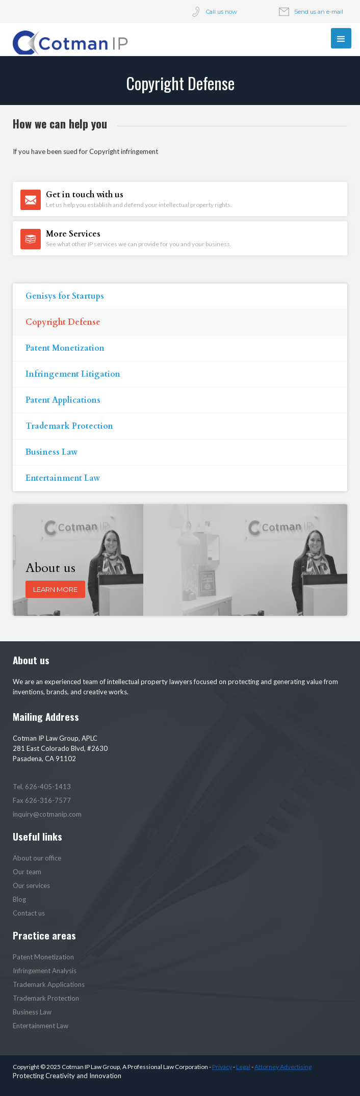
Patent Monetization (65, 348)
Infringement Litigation (72, 374)
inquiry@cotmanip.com (47, 814)
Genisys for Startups (64, 296)
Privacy (222, 1067)
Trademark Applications (49, 984)
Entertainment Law (62, 478)
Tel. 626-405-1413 (42, 786)
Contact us (29, 913)
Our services (31, 885)
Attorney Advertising (283, 1067)
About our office (37, 858)
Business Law (51, 452)
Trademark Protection (69, 426)
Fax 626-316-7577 (42, 800)
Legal (243, 1067)
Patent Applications (62, 400)
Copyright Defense (62, 322)
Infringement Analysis (44, 971)
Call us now (221, 11)
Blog (19, 899)
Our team (27, 872)
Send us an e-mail (318, 11)
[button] (341, 38)
